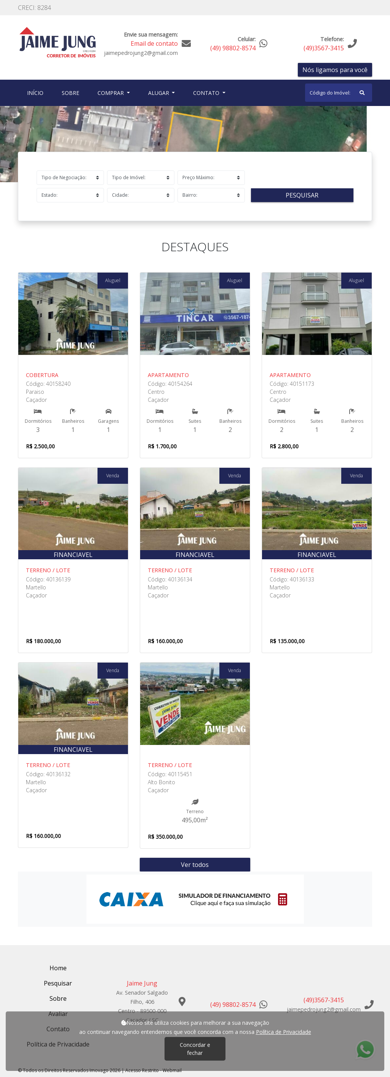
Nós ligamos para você (335, 70)
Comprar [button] (111, 92)
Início (36, 92)
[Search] (338, 92)
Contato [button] (207, 92)
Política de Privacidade (283, 1031)
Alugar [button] (159, 92)
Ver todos (195, 864)
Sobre (72, 92)
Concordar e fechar (195, 1048)
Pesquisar (302, 195)
